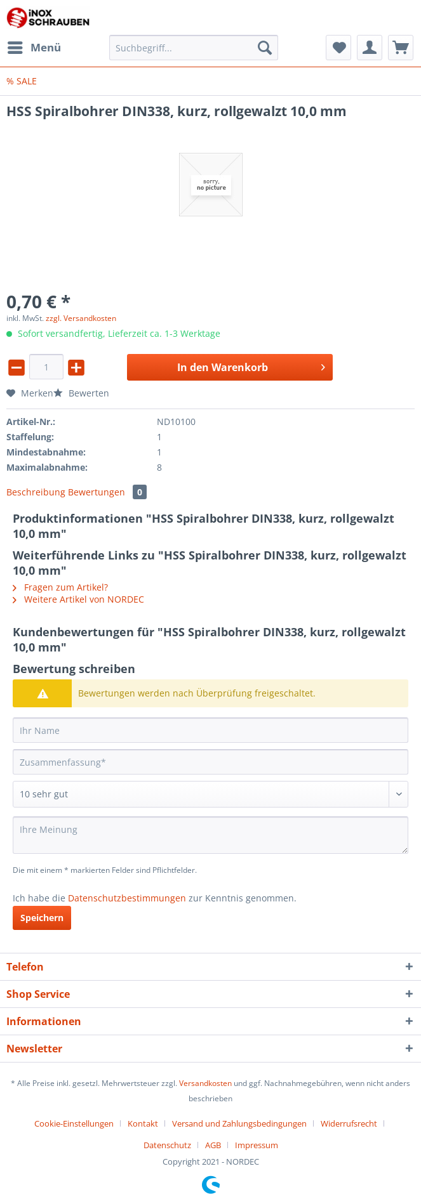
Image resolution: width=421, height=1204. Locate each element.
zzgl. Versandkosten (81, 318)
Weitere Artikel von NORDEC (78, 599)
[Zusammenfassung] (210, 762)
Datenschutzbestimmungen (127, 898)
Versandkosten (205, 1083)
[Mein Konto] (369, 47)
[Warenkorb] (400, 47)
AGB (213, 1145)
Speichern (41, 918)
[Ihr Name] (210, 730)
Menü (34, 46)
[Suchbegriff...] (193, 47)
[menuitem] (33, 47)
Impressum (256, 1145)
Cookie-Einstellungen (74, 1123)
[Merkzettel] (338, 47)
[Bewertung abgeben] (210, 794)
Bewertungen (107, 492)
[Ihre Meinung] (210, 835)
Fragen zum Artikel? (60, 587)
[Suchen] (264, 47)
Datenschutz (167, 1145)
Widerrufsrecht (349, 1123)
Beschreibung (35, 492)
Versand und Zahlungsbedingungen (239, 1123)
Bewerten (81, 393)
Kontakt (143, 1123)
